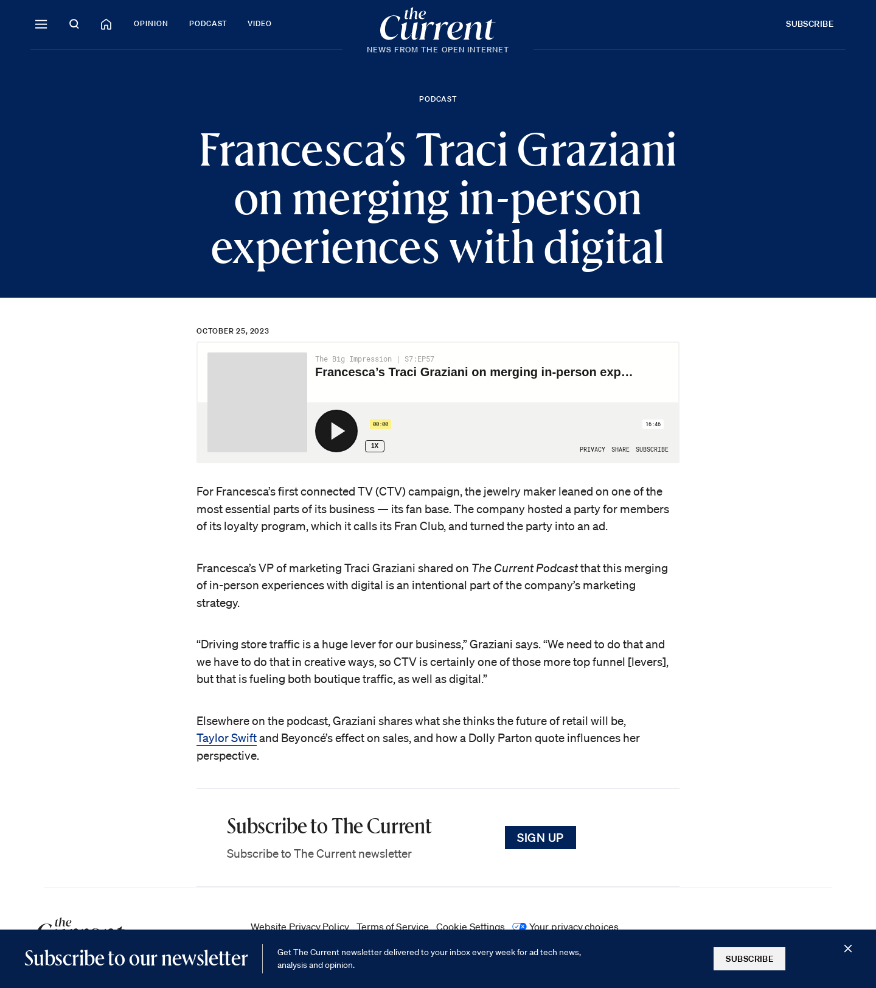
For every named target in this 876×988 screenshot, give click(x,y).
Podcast (208, 23)
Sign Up (540, 837)
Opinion (151, 23)
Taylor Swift (226, 738)
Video (260, 23)
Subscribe (809, 23)
